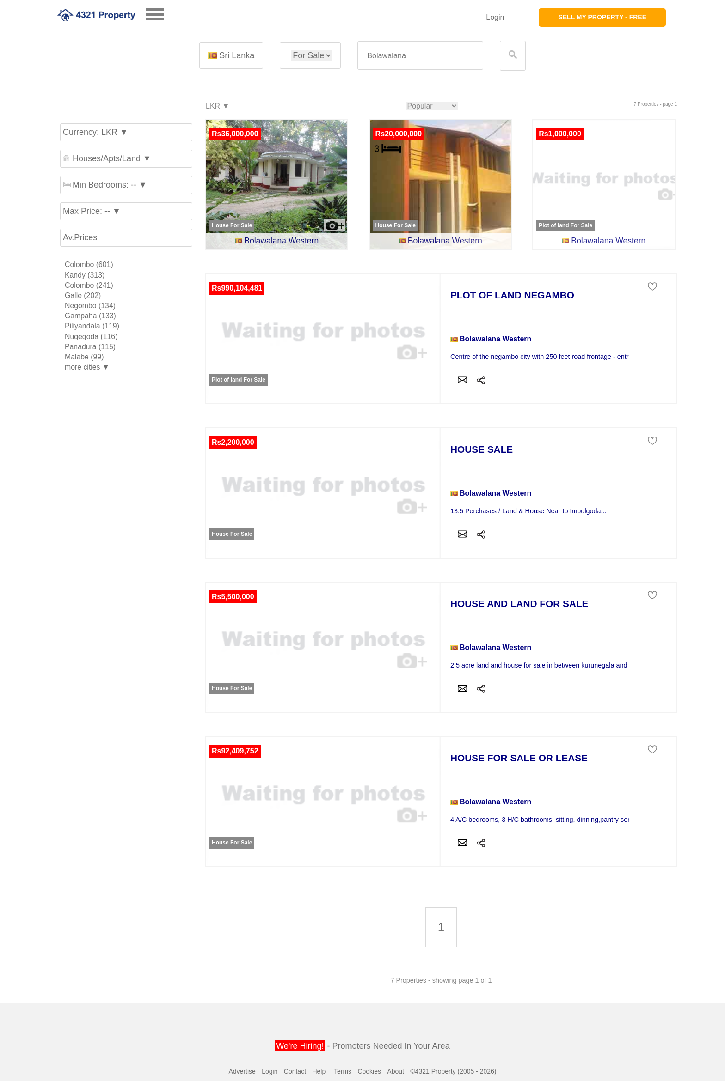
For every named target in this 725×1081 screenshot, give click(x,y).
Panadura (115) (90, 347)
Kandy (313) (84, 275)
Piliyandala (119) (92, 326)
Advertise (241, 1071)
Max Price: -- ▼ (92, 211)
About (395, 1071)
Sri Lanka (231, 55)
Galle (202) (83, 295)
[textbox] (420, 56)
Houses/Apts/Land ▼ (107, 158)
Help (319, 1071)
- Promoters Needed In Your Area (362, 1045)
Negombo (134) (90, 306)
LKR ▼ (217, 106)
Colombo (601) (89, 264)
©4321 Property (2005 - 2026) (453, 1071)
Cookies (369, 1071)
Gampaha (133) (90, 316)
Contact (295, 1071)
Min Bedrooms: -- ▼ (105, 184)
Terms (342, 1071)
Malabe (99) (84, 357)
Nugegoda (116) (91, 336)
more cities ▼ (87, 367)
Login (495, 17)
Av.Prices (80, 237)
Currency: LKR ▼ (95, 132)
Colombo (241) (89, 285)
